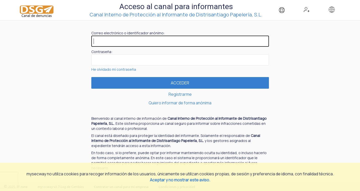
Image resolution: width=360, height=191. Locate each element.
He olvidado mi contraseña (113, 69)
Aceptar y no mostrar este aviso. (180, 180)
